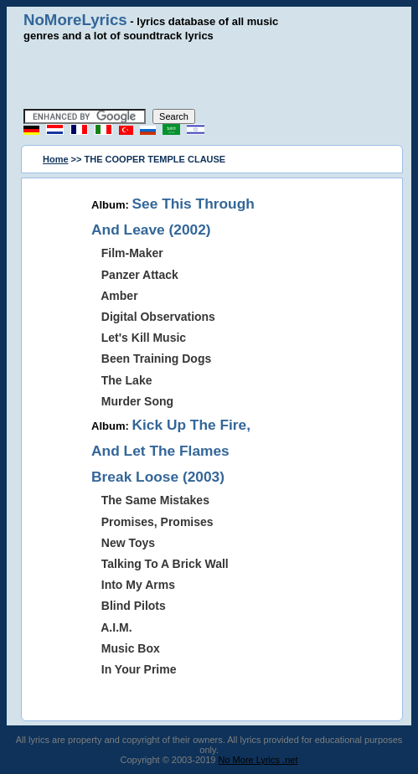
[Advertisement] (215, 75)
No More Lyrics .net (258, 760)
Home (56, 159)
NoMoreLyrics (75, 19)
